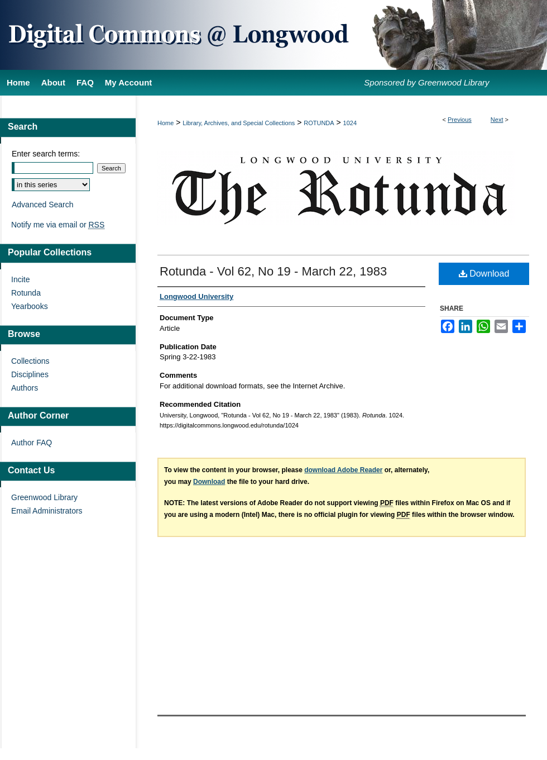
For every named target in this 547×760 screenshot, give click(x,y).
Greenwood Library (44, 497)
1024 (350, 123)
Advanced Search (43, 204)
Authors (24, 387)
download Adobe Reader (343, 470)
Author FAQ (31, 442)
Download (484, 273)
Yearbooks (29, 306)
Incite (20, 279)
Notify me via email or (57, 224)
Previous (460, 119)
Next (497, 119)
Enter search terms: (46, 153)
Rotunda (26, 292)
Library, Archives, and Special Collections (239, 123)
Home (165, 123)
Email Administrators (47, 510)
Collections (30, 361)
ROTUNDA (319, 123)
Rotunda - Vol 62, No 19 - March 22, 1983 (273, 271)
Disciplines (30, 374)
